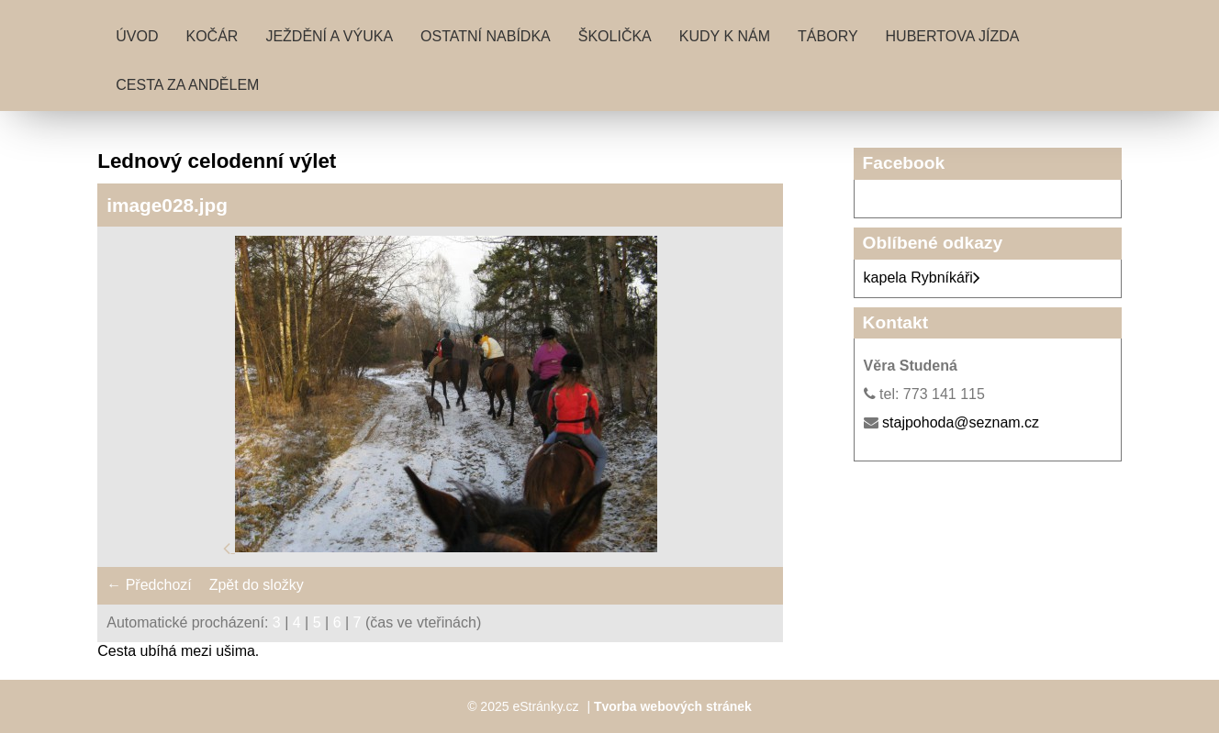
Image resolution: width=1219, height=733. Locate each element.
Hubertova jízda (953, 36)
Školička (615, 36)
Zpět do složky (256, 585)
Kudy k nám (724, 36)
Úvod (137, 36)
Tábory (828, 36)
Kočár (211, 36)
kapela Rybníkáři (922, 277)
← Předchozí (148, 585)
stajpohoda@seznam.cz (960, 422)
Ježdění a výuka (329, 36)
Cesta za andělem (187, 85)
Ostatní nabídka (485, 36)
